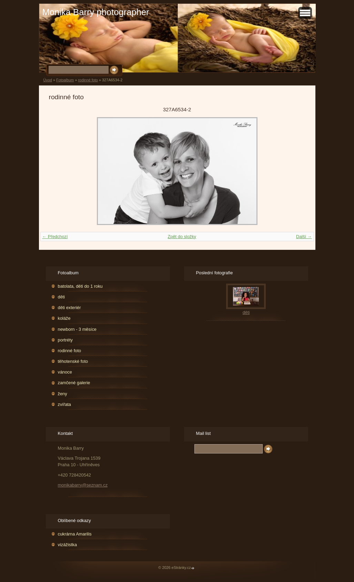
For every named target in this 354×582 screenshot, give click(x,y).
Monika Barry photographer (95, 12)
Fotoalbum (65, 80)
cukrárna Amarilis (75, 534)
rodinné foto (88, 80)
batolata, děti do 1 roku (80, 286)
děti (61, 296)
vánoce (65, 372)
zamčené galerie (74, 382)
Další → (304, 236)
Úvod (47, 80)
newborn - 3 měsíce (77, 329)
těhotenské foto (73, 361)
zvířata (64, 404)
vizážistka (67, 544)
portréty (65, 340)
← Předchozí (55, 236)
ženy (62, 393)
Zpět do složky (182, 236)
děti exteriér (69, 307)
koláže (64, 318)
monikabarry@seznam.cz (83, 485)
